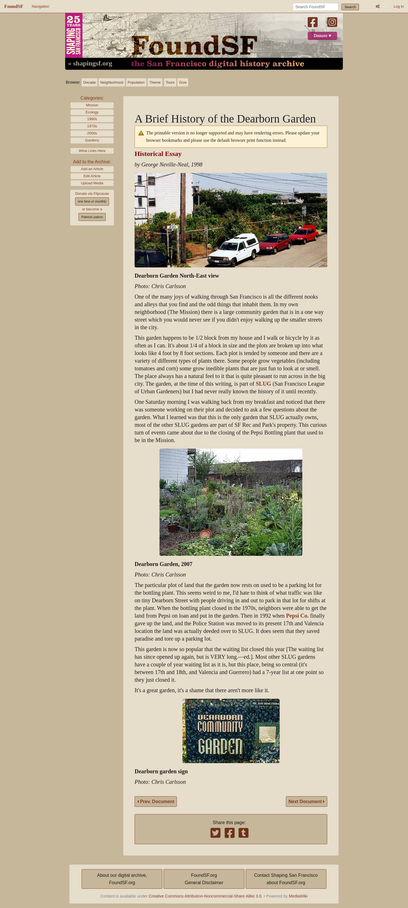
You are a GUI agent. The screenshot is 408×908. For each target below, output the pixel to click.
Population (136, 82)
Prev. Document (155, 801)
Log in (399, 6)
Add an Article (92, 169)
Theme (155, 82)
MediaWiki (298, 896)
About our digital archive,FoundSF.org (122, 879)
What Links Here (92, 151)
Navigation (40, 6)
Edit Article (92, 176)
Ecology (92, 112)
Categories (91, 98)
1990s (92, 119)
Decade (89, 82)
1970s (92, 126)
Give (182, 82)
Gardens (92, 140)
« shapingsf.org (90, 63)
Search (350, 7)
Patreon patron (92, 217)
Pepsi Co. (297, 616)
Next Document (306, 801)
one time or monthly (92, 201)
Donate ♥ (322, 35)
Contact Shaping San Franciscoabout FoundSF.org (286, 879)
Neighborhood (111, 82)
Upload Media (92, 183)
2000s (92, 133)
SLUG (263, 384)
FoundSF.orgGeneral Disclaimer (204, 879)
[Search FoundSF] (315, 7)
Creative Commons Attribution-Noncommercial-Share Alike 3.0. (206, 896)
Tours (170, 82)
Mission (92, 105)
